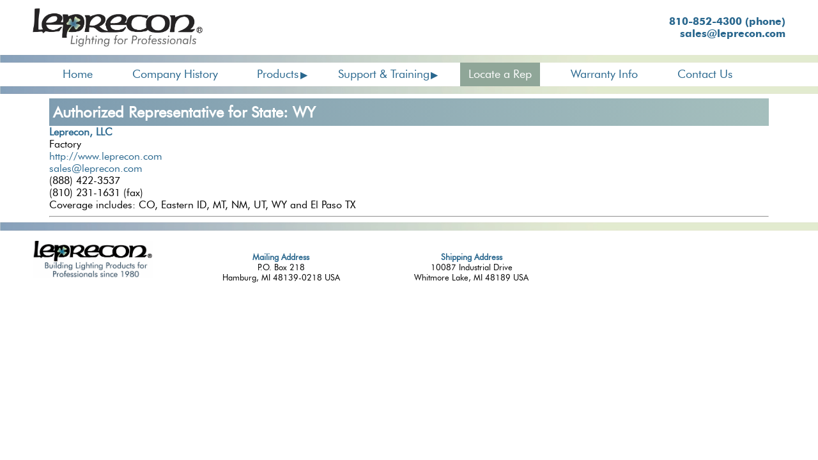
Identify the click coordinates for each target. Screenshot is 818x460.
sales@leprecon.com (732, 33)
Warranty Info (604, 74)
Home (78, 74)
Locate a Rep (500, 74)
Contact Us (704, 74)
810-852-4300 (727, 21)
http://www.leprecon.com (105, 156)
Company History (175, 74)
